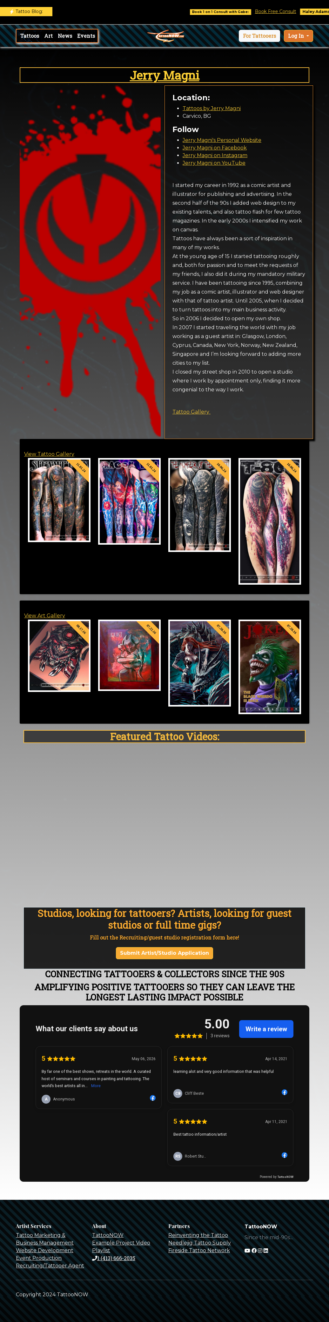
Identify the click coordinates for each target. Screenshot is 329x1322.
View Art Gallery (44, 616)
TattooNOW (108, 1235)
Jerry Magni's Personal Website (222, 140)
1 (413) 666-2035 (113, 1258)
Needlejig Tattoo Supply (199, 1243)
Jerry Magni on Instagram (215, 155)
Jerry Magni (164, 75)
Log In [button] (296, 35)
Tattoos (29, 35)
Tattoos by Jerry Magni (212, 108)
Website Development (44, 1250)
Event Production (39, 1258)
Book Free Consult (281, 11)
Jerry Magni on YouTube (214, 163)
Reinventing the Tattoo (198, 1235)
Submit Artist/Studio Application (164, 953)
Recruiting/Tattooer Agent (50, 1266)
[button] (259, 36)
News (65, 35)
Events (86, 35)
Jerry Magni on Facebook (215, 148)
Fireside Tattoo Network (199, 1250)
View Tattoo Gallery (49, 454)
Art (48, 35)
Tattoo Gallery (191, 412)
